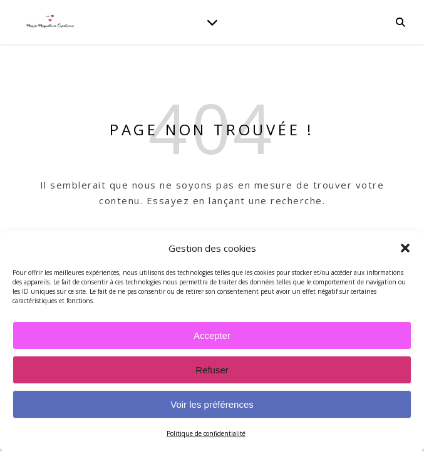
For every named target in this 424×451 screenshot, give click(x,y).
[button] (405, 248)
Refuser (212, 370)
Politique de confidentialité (206, 433)
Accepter (212, 335)
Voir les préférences (212, 404)
